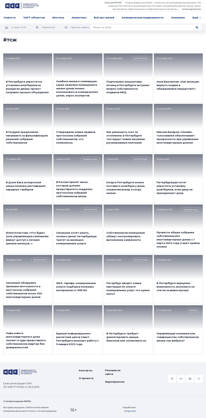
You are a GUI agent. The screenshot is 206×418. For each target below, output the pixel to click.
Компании (178, 17)
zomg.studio (130, 410)
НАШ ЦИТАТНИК (112, 2)
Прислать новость (80, 27)
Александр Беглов (191, 9)
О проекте (86, 378)
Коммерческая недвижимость (143, 17)
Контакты (85, 370)
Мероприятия (114, 381)
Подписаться (48, 27)
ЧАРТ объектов (34, 17)
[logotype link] (22, 5)
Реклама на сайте (112, 372)
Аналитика (79, 17)
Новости (10, 17)
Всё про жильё (104, 17)
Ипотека (58, 17)
